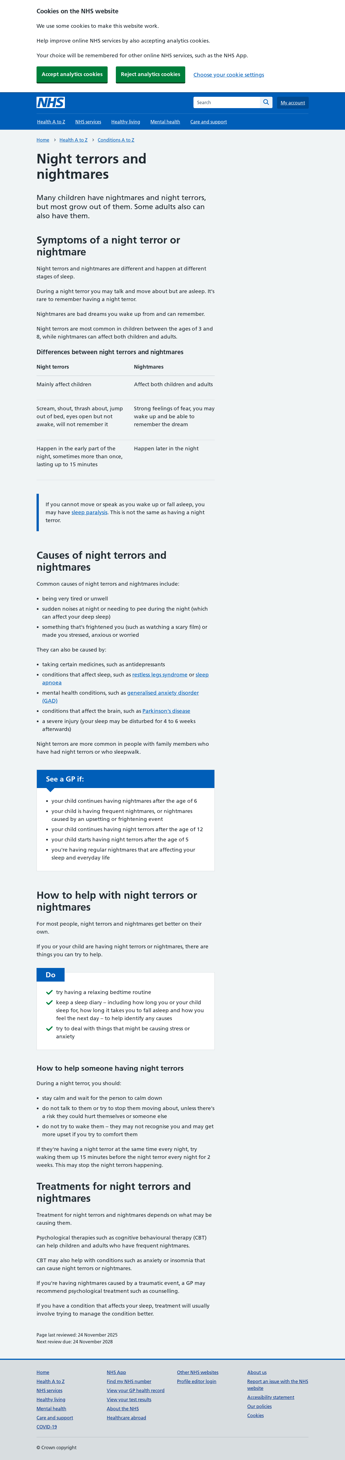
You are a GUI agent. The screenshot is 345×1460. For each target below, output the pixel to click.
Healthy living (125, 122)
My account (293, 103)
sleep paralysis (89, 512)
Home (43, 140)
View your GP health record (136, 1390)
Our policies (259, 1406)
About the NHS (123, 1408)
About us (257, 1372)
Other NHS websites (197, 1372)
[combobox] (226, 102)
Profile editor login (196, 1381)
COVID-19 (47, 1427)
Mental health (165, 122)
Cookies (255, 1415)
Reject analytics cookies (150, 74)
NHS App (116, 1372)
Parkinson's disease (166, 711)
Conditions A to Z (116, 140)
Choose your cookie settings (228, 75)
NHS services (88, 122)
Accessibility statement (270, 1397)
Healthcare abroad (126, 1418)
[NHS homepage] (51, 102)
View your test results (129, 1399)
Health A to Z (51, 122)
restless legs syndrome (160, 674)
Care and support (208, 122)
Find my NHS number (129, 1381)
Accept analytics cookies (72, 74)
